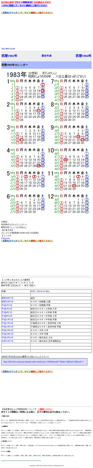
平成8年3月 (7, 312)
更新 (8, 49)
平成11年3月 (7, 319)
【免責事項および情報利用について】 (19, 409)
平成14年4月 (7, 330)
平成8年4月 (7, 316)
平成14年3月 (7, 327)
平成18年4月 (7, 337)
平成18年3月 (7, 334)
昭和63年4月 (7, 301)
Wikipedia (5, 238)
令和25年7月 (7, 341)
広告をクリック (10, 13)
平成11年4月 (7, 323)
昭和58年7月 (7, 298)
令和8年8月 (41, 291)
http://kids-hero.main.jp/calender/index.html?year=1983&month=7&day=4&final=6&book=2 (43, 362)
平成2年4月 (7, 309)
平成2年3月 (7, 305)
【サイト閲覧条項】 (24, 2)
